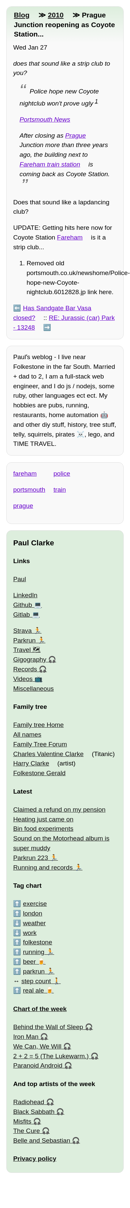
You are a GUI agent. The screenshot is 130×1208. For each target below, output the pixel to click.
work (30, 932)
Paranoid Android (37, 1065)
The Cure (26, 1130)
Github (22, 604)
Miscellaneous (33, 688)
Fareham (70, 237)
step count (36, 981)
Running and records (43, 867)
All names (27, 734)
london (32, 913)
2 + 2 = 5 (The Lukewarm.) (51, 1056)
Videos (22, 678)
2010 (55, 15)
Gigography (29, 659)
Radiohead (28, 1101)
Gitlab (21, 614)
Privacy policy (34, 1158)
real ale (33, 990)
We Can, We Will (37, 1046)
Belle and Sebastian (41, 1140)
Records (25, 669)
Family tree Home (38, 724)
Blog (21, 15)
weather (34, 923)
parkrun (34, 971)
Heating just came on (43, 819)
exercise (35, 903)
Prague (75, 135)
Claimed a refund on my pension (59, 809)
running (33, 951)
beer (29, 961)
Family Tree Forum (40, 744)
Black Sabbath (33, 1111)
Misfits (22, 1121)
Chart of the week (40, 1008)
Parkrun (24, 640)
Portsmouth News (45, 119)
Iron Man (25, 1036)
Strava (22, 630)
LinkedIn (25, 595)
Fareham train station (50, 164)
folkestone (37, 942)
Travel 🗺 (26, 649)
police (61, 473)
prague (23, 505)
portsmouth (29, 489)
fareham (24, 473)
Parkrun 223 (30, 857)
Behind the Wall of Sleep (48, 1026)
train (59, 489)
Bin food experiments (43, 828)
